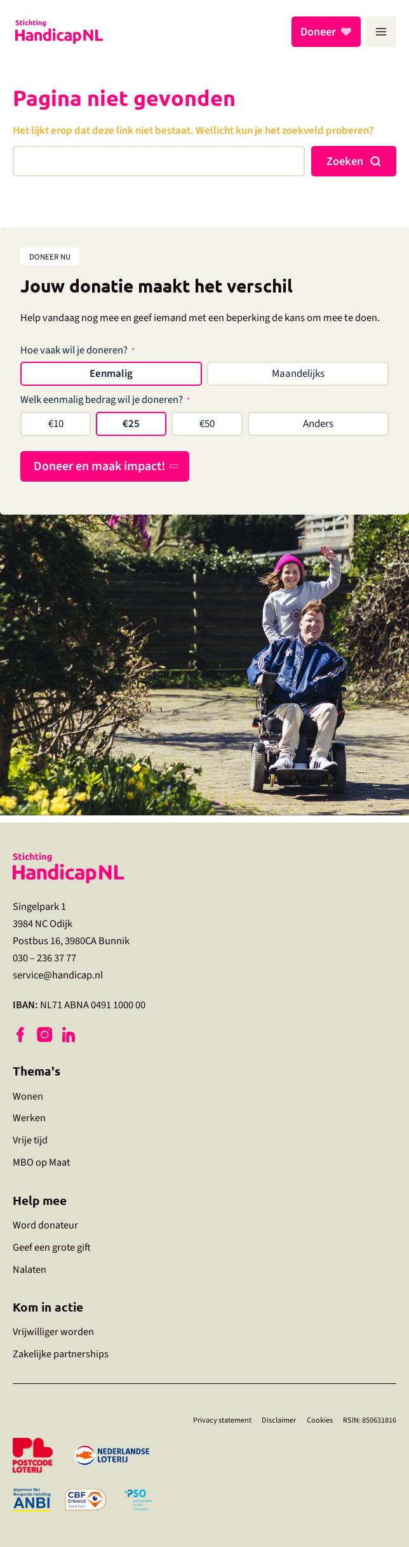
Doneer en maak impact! (99, 466)
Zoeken (344, 161)
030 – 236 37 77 (44, 951)
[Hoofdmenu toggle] (381, 31)
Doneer (320, 31)
